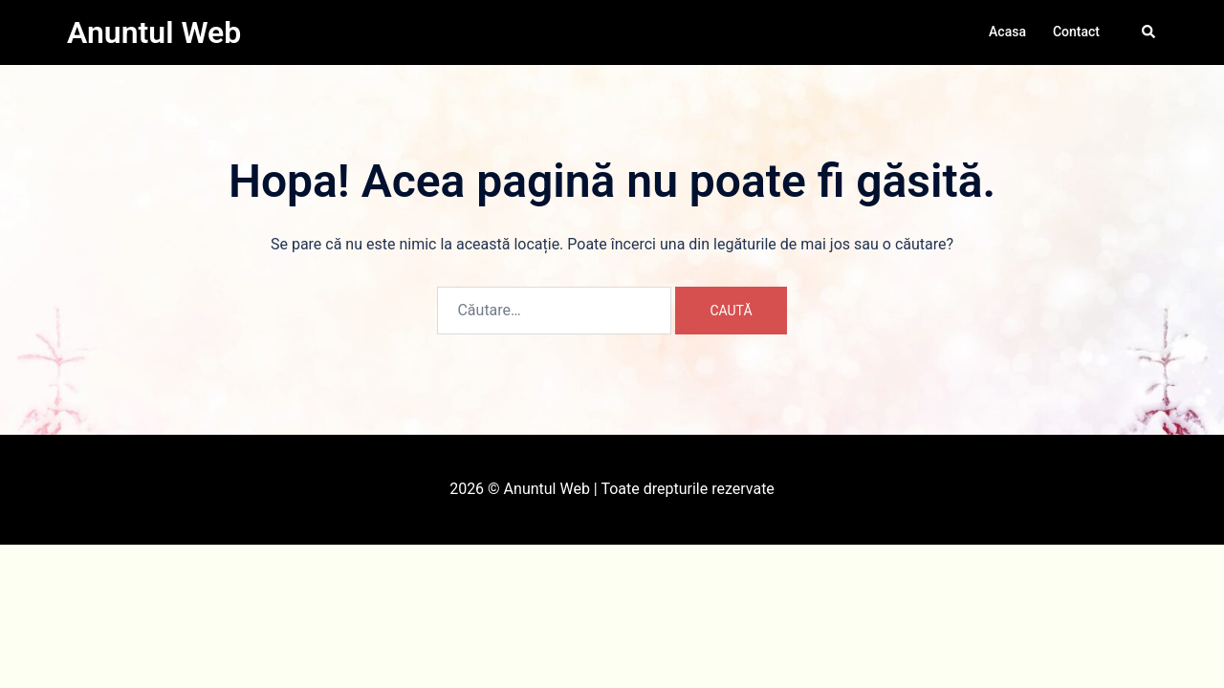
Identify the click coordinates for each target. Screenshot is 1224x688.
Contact (1076, 31)
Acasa (1007, 31)
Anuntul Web (154, 32)
